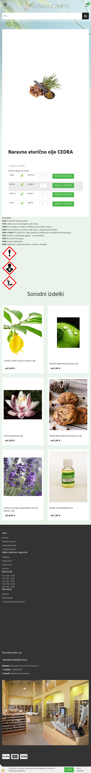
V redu (69, 769)
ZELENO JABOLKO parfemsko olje (63, 363)
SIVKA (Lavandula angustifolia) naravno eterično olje (21, 509)
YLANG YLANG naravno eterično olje (20, 360)
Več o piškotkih (80, 769)
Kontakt (5, 537)
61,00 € (31, 193)
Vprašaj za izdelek (17, 166)
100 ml (12, 184)
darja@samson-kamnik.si (20, 673)
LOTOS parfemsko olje (13, 436)
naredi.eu (5, 557)
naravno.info (7, 564)
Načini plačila (7, 598)
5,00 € (30, 203)
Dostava (5, 594)
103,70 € (31, 175)
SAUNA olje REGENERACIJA (61, 508)
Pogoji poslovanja (9, 545)
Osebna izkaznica (9, 541)
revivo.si (5, 568)
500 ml (12, 193)
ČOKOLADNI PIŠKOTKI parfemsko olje (65, 436)
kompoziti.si (7, 561)
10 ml (11, 203)
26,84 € (31, 184)
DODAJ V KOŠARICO (63, 176)
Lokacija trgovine (9, 549)
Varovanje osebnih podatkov (13, 601)
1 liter (11, 175)
